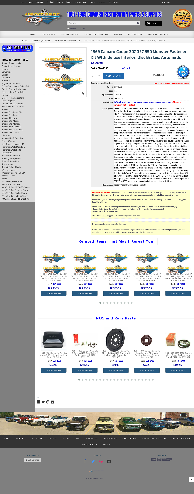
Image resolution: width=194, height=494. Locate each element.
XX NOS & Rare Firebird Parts (14, 193)
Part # (54, 284)
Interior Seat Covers (10, 132)
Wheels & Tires (8, 176)
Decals (5, 75)
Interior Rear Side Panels (12, 129)
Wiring (4, 179)
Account (166, 2)
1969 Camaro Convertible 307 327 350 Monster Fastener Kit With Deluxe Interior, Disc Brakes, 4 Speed (54, 277)
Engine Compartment (11, 83)
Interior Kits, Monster (11, 124)
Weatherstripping (9, 170)
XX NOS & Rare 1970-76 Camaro (16, 187)
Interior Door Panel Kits (12, 112)
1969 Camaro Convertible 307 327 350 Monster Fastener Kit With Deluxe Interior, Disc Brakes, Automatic (85, 277)
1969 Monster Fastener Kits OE (67, 41)
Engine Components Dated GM (15, 86)
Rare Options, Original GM (13, 144)
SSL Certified (32, 460)
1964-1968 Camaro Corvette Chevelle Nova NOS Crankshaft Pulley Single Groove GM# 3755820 (116, 354)
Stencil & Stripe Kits (10, 161)
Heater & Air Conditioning (12, 103)
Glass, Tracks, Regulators (13, 98)
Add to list (158, 75)
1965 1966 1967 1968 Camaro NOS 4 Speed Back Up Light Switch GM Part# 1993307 (178, 355)
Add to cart (113, 76)
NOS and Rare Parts (116, 318)
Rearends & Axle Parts (11, 150)
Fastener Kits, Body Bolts (41, 41)
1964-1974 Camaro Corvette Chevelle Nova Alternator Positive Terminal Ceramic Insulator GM (147, 354)
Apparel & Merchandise (12, 63)
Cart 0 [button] (153, 23)
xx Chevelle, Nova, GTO (12, 181)
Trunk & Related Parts (11, 167)
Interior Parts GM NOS (11, 127)
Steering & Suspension (11, 158)
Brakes (5, 69)
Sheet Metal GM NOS (11, 155)
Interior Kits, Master (10, 121)
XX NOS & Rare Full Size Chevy (15, 196)
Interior (5, 109)
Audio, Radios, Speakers (12, 66)
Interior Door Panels (10, 115)
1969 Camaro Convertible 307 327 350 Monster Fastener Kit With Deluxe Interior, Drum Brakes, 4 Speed (116, 277)
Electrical (6, 77)
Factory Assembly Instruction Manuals (130, 185)
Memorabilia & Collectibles (13, 138)
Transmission (8, 164)
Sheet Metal (7, 153)
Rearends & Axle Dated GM (13, 147)
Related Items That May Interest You (115, 241)
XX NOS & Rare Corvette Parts (15, 190)
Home (24, 41)
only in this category (76, 28)
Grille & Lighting (8, 101)
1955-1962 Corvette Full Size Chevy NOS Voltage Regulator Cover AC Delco (54, 355)
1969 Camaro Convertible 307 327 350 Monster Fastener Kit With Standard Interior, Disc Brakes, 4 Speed (178, 277)
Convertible (6, 72)
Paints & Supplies (9, 141)
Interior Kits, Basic (10, 118)
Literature (6, 135)
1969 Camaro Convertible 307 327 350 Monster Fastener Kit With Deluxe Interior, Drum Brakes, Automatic (147, 277)
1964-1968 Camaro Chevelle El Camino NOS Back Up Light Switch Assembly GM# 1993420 (85, 354)
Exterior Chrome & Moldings (14, 89)
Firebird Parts (8, 95)
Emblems (6, 80)
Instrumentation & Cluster (13, 106)
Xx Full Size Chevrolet (11, 184)
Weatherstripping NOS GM (13, 173)
